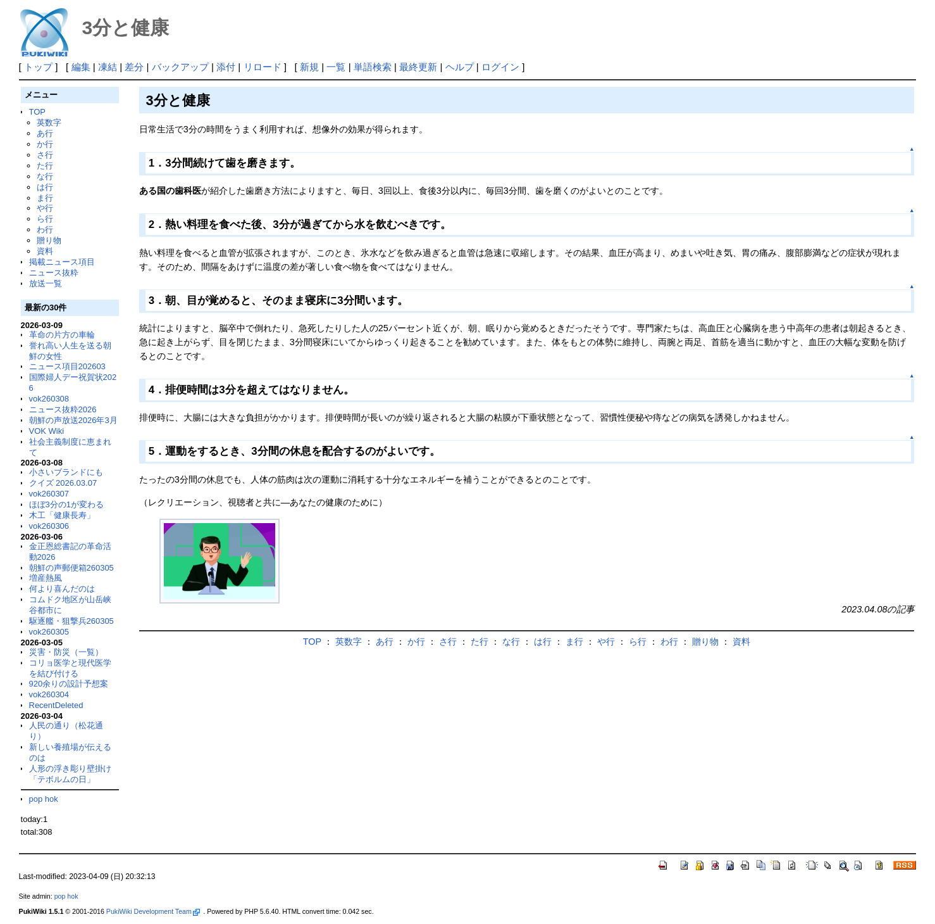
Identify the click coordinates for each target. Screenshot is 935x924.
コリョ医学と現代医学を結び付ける (70, 668)
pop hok (43, 799)
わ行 (45, 229)
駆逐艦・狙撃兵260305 (71, 621)
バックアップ (180, 66)
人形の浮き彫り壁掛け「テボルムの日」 (70, 774)
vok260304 (49, 694)
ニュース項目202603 (67, 366)
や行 (45, 208)
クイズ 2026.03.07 (63, 483)
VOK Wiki (47, 431)
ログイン (500, 66)
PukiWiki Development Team (153, 911)
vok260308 (49, 398)
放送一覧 (45, 283)
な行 (45, 176)
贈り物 (49, 240)
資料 (45, 251)
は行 (45, 187)
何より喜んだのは (62, 588)
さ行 (45, 155)
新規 (309, 66)
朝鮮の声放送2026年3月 (73, 420)
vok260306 (49, 526)
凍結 (107, 66)
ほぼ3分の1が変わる (66, 504)
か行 (45, 144)
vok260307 (49, 493)
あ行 (45, 133)
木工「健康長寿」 (62, 515)
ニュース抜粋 (53, 272)
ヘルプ (459, 66)
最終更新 (418, 66)
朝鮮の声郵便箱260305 (71, 568)
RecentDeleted (56, 705)
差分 (134, 66)
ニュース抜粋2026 (63, 409)
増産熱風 (45, 578)
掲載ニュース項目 (62, 262)
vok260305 (49, 631)
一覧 (335, 66)
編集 (80, 66)
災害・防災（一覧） (66, 652)
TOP (37, 112)
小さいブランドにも (66, 472)
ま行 (45, 198)
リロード (263, 66)
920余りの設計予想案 (69, 683)
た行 (45, 165)
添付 (225, 66)
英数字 (49, 122)
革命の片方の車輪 (62, 334)
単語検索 (373, 66)
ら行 (45, 219)
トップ (38, 66)
